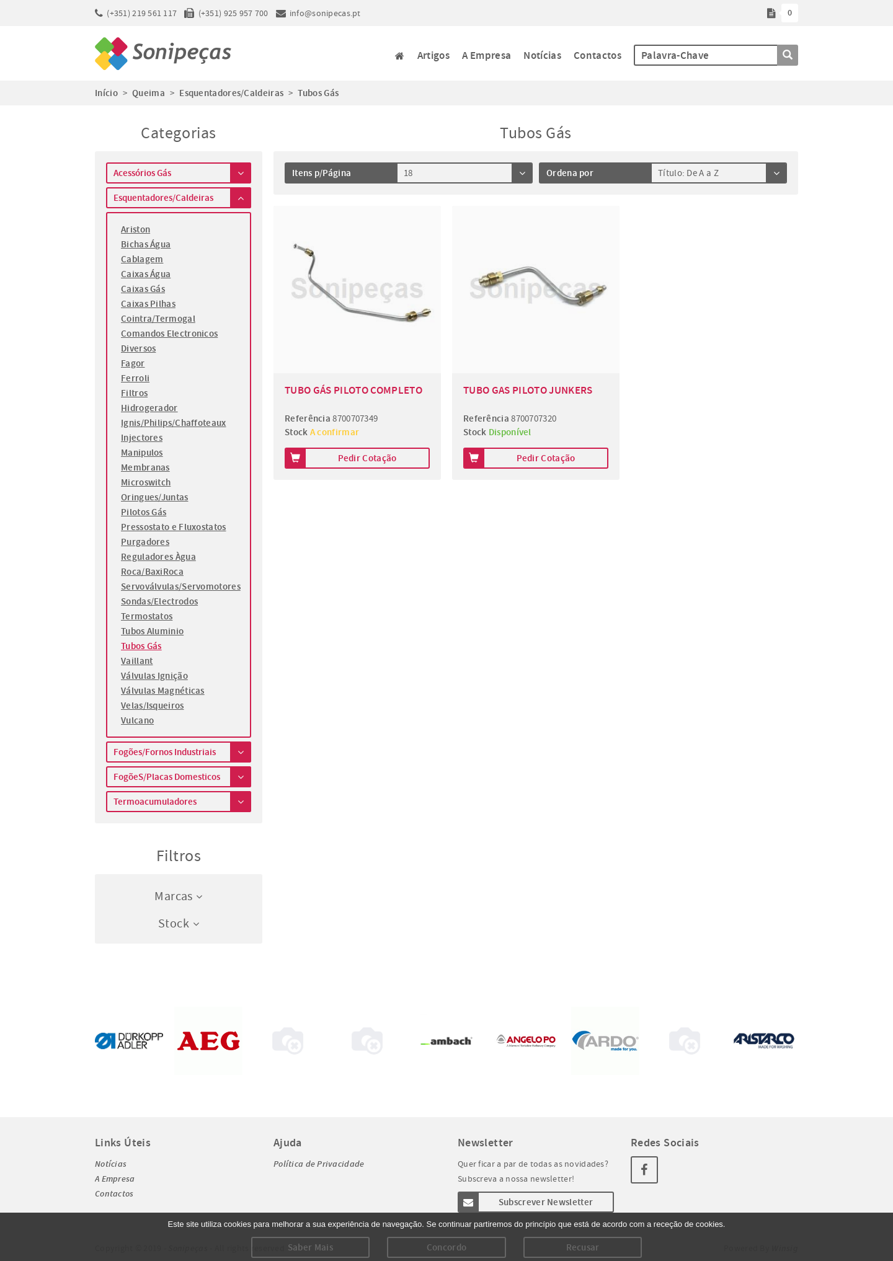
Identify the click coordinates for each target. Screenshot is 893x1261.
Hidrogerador (149, 408)
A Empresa (486, 55)
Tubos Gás (141, 646)
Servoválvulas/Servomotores (178, 586)
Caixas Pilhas (148, 304)
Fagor (133, 363)
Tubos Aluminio (152, 631)
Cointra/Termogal (158, 318)
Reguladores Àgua (158, 557)
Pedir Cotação (340, 458)
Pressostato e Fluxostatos (173, 527)
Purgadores (145, 542)
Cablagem (142, 259)
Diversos (138, 348)
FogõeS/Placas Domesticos (182, 776)
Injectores (141, 437)
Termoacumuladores (182, 801)
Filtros (134, 393)
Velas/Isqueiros (152, 705)
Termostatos (146, 616)
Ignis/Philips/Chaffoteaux (173, 423)
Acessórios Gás (182, 173)
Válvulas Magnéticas (163, 690)
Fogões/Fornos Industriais (182, 752)
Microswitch (146, 482)
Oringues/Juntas (155, 497)
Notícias (542, 55)
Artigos (433, 55)
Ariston (135, 229)
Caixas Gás (143, 289)
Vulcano (137, 720)
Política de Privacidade (318, 1163)
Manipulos (142, 452)
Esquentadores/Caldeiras (182, 197)
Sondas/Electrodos (159, 601)
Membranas (145, 467)
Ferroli (135, 378)
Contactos (597, 55)
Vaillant (137, 661)
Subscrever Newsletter (525, 1202)
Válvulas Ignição (154, 676)
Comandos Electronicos (169, 333)
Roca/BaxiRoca (152, 571)
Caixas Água (146, 274)
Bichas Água (146, 244)
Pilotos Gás (143, 512)
